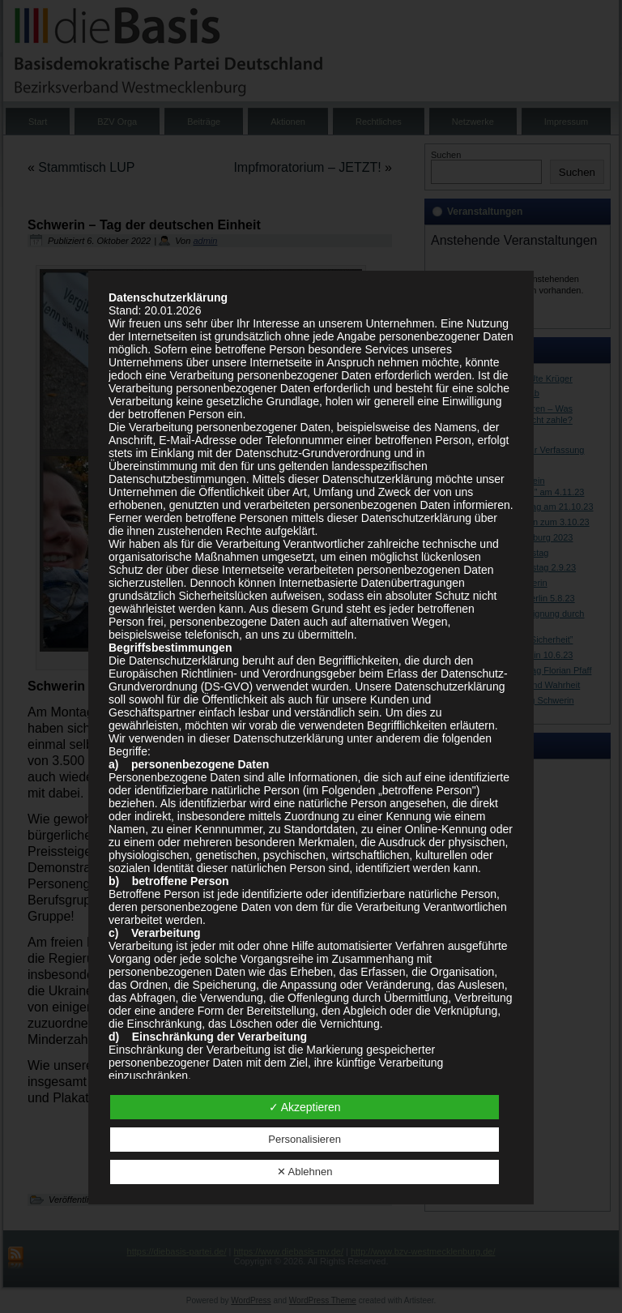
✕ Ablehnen (305, 1171)
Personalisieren (304, 1139)
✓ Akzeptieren (305, 1107)
